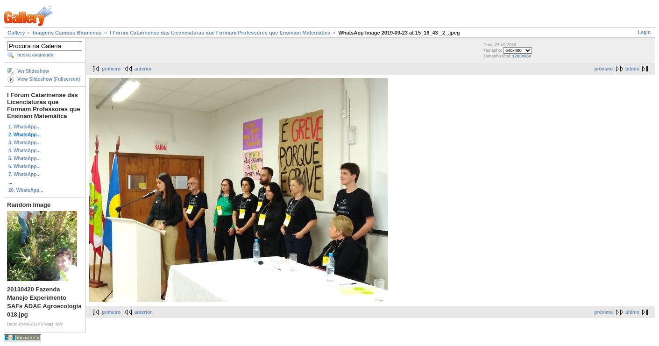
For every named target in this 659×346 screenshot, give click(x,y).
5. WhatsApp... (24, 158)
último (632, 68)
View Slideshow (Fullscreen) (48, 79)
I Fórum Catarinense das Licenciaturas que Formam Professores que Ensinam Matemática (220, 32)
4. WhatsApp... (24, 150)
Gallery (16, 32)
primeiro (111, 68)
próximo (604, 68)
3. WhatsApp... (24, 142)
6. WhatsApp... (24, 166)
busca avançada (35, 54)
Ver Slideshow (33, 71)
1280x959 (521, 56)
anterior (143, 68)
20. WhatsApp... (25, 190)
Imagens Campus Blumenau (67, 32)
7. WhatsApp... (24, 174)
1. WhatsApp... (24, 126)
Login (644, 32)
